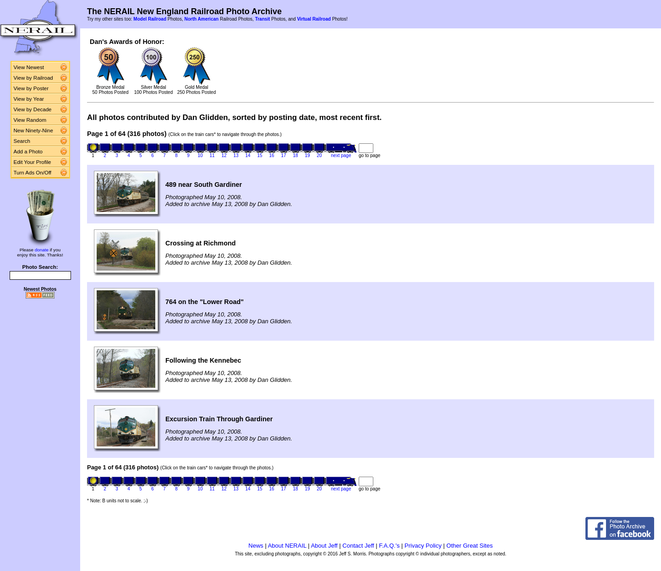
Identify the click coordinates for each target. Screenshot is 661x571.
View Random (30, 120)
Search (22, 141)
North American (201, 19)
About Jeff (324, 545)
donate (42, 249)
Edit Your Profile (32, 162)
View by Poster (31, 88)
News (255, 545)
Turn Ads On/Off (33, 172)
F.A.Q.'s (389, 545)
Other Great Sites (470, 545)
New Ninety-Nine (33, 130)
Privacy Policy (423, 545)
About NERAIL (287, 545)
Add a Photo (28, 151)
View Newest (29, 67)
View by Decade (33, 109)
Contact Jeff (358, 545)
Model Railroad (149, 19)
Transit (262, 19)
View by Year (29, 99)
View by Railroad (33, 78)
